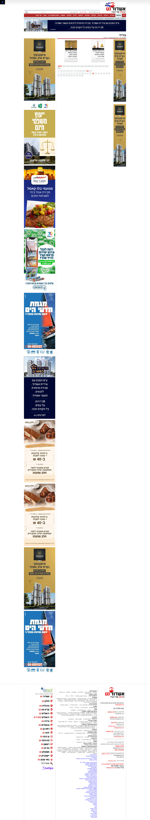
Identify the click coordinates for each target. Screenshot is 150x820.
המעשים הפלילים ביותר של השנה (77, 751)
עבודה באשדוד (92, 793)
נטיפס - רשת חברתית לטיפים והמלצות (86, 758)
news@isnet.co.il (119, 736)
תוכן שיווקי (94, 737)
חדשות (118, 15)
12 (87, 73)
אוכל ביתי (92, 700)
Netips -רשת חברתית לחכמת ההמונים (86, 788)
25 (69, 75)
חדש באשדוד (79, 737)
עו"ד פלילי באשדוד (91, 798)
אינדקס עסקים (66, 748)
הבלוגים (94, 729)
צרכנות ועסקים (92, 736)
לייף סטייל (94, 738)
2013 (64, 66)
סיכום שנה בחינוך (86, 714)
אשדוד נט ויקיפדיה (91, 791)
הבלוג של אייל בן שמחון (90, 730)
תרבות (100, 15)
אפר (67, 71)
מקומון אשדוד (93, 770)
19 (106, 73)
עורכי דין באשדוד (81, 742)
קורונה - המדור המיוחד (90, 743)
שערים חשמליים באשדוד (90, 787)
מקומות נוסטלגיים (92, 733)
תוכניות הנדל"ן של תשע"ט (71, 750)
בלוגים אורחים (78, 730)
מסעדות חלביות (82, 698)
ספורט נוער (84, 707)
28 (77, 75)
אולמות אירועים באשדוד (90, 796)
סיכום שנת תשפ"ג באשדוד (89, 711)
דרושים (81, 15)
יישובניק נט (93, 767)
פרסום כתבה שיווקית (91, 792)
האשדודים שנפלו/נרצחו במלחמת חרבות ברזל (83, 728)
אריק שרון (94, 810)
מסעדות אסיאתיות (83, 700)
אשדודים (80, 692)
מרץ (64, 71)
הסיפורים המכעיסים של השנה (85, 715)
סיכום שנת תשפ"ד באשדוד (89, 724)
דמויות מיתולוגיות (80, 733)
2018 (82, 66)
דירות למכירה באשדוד (91, 773)
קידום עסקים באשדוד (91, 765)
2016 (75, 66)
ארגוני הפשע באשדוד (97, 18)
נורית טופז (94, 817)
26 (71, 75)
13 (90, 73)
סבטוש (95, 812)
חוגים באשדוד (74, 705)
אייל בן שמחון (93, 760)
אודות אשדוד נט (53, 15)
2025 (106, 66)
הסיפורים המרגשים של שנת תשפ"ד (85, 726)
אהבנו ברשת (88, 748)
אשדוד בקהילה (92, 720)
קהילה (93, 15)
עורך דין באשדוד (92, 801)
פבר (61, 71)
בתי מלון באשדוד (92, 766)
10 (82, 73)
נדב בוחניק (94, 811)
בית (124, 15)
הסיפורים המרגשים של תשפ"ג (76, 712)
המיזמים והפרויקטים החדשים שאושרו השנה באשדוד (82, 747)
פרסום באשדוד (92, 790)
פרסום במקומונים (92, 768)
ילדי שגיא (94, 815)
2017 (78, 66)
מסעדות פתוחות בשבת (70, 700)
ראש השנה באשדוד (85, 750)
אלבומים (94, 718)
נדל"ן (117, 18)
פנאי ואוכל (75, 748)
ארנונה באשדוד (93, 785)
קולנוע (69, 15)
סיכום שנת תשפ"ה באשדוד (89, 746)
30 (82, 75)
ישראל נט (94, 757)
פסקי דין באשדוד (92, 742)
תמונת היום (79, 719)
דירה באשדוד (93, 797)
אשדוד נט (122, 37)
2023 (99, 66)
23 (63, 75)
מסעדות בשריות (92, 698)
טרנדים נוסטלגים (69, 733)
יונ (73, 71)
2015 (71, 66)
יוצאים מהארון (88, 693)
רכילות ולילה (93, 691)
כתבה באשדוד (93, 795)
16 (98, 73)
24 (66, 75)
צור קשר (38, 15)
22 (61, 75)
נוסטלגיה (73, 710)
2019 (85, 66)
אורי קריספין (109, 731)
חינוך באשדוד (81, 752)
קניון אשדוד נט (71, 752)
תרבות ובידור (93, 703)
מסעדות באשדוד (92, 772)
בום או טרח (88, 692)
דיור (96, 806)
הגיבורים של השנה (92, 712)
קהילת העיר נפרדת (86, 723)
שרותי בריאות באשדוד (91, 780)
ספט (81, 71)
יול (75, 71)
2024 (103, 66)
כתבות (95, 710)
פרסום (95, 805)
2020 (89, 66)
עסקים (87, 15)
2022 (96, 66)
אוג (78, 71)
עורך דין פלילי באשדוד (90, 800)
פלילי (122, 18)
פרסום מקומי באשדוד (91, 763)
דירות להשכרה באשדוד (90, 775)
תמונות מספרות (81, 710)
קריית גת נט (93, 802)
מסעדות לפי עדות (80, 701)
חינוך (45, 15)
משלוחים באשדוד (92, 771)
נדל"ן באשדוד (93, 755)
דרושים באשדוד (92, 782)
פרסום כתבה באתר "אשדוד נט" (88, 762)
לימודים (87, 737)
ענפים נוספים (93, 707)
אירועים (95, 719)
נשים (95, 748)
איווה (95, 807)
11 (85, 73)
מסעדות (94, 697)
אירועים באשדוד (92, 781)
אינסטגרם (71, 719)
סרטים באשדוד (91, 752)
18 (104, 73)
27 (74, 75)
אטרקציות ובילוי (86, 739)
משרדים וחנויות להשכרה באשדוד (88, 778)
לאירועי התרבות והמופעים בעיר (88, 705)
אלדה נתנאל (93, 808)
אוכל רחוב (86, 702)
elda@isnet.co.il (119, 728)
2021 (92, 66)
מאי (70, 71)
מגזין (95, 709)
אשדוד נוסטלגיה (92, 732)
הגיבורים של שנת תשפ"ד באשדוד (88, 725)
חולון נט (94, 803)
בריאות (76, 721)
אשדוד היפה (93, 721)
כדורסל (77, 707)
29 (79, 75)
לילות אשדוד (87, 719)
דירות (75, 15)
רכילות (106, 15)
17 (101, 73)
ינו (58, 71)
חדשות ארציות (109, 18)
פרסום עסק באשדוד (91, 756)
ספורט (112, 15)
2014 (67, 66)
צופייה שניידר (93, 816)
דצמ (91, 71)
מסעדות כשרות (69, 701)
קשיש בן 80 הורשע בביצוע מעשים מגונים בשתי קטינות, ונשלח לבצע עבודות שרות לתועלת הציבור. (71, 56)
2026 (59, 68)
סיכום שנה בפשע (75, 714)
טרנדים (78, 739)
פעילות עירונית (84, 721)
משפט (63, 15)
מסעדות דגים (72, 698)
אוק (84, 71)
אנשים (68, 692)
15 (96, 73)
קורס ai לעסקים (62, 747)
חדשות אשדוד (113, 37)
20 (109, 73)
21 (58, 75)
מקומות (74, 692)
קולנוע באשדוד (64, 705)
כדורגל (71, 707)
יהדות (81, 748)
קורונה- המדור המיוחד (91, 745)
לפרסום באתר (73, 12)
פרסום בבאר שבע (92, 777)
